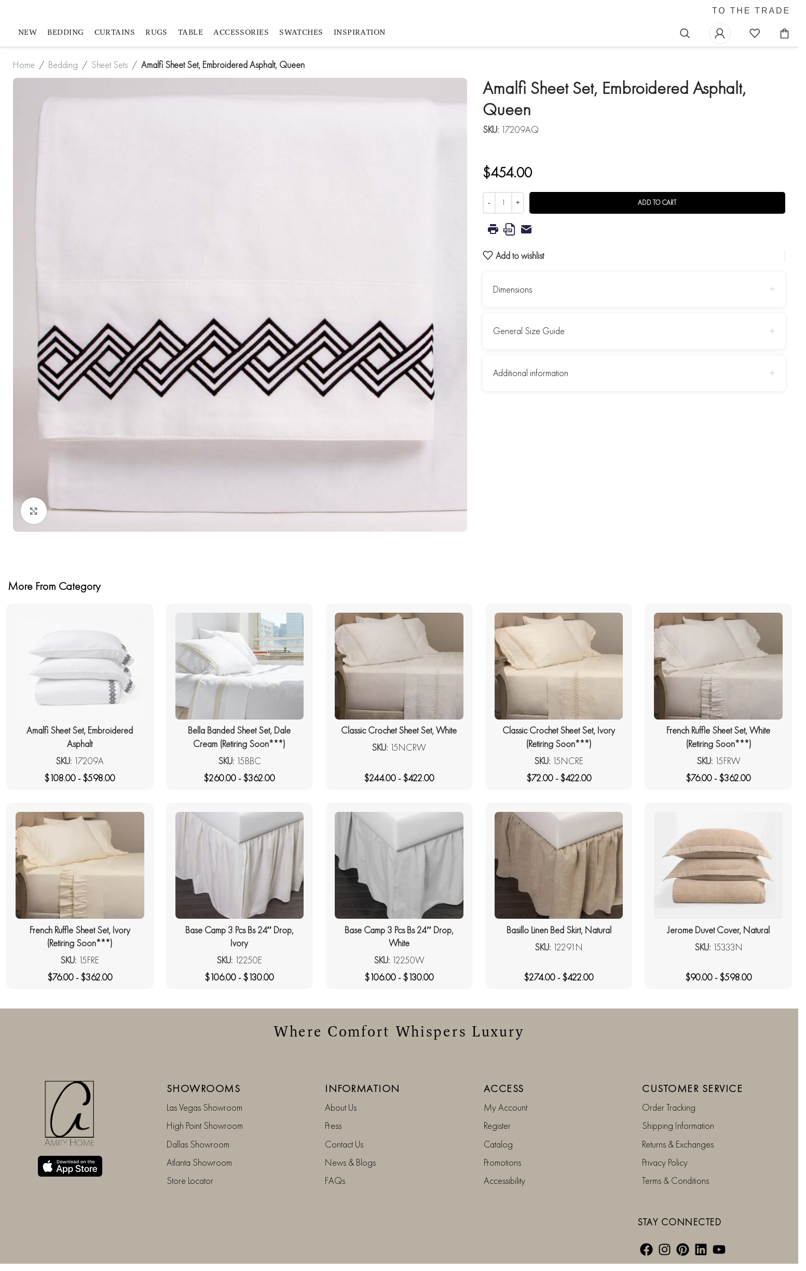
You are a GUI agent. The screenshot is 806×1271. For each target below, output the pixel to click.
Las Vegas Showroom (204, 1107)
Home (24, 65)
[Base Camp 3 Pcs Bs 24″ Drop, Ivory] (239, 865)
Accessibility (504, 1180)
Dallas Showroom (198, 1144)
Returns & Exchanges (678, 1144)
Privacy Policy (665, 1162)
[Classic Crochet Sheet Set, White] (399, 666)
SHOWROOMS (204, 1088)
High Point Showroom (205, 1125)
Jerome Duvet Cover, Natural (718, 930)
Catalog (498, 1144)
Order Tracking (668, 1107)
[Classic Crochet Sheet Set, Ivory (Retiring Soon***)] (559, 666)
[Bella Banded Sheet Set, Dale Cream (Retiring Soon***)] (239, 666)
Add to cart (657, 202)
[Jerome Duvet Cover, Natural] (718, 865)
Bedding (63, 65)
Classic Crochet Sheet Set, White (399, 730)
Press (333, 1125)
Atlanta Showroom (199, 1162)
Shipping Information (678, 1125)
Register (497, 1125)
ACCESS (504, 1088)
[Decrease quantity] (489, 203)
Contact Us (344, 1144)
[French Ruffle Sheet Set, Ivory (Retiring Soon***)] (80, 865)
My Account (505, 1107)
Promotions (502, 1162)
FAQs (335, 1180)
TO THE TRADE (751, 11)
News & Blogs (350, 1162)
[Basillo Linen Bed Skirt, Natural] (559, 865)
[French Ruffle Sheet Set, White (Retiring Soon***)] (718, 666)
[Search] (685, 33)
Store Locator (190, 1180)
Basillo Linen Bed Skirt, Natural (559, 930)
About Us (341, 1107)
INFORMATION (362, 1088)
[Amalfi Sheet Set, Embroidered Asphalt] (80, 666)
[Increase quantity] (517, 203)
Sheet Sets (109, 65)
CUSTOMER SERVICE (692, 1088)
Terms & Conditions (675, 1180)
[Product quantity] (503, 203)
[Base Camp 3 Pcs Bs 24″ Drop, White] (399, 865)
